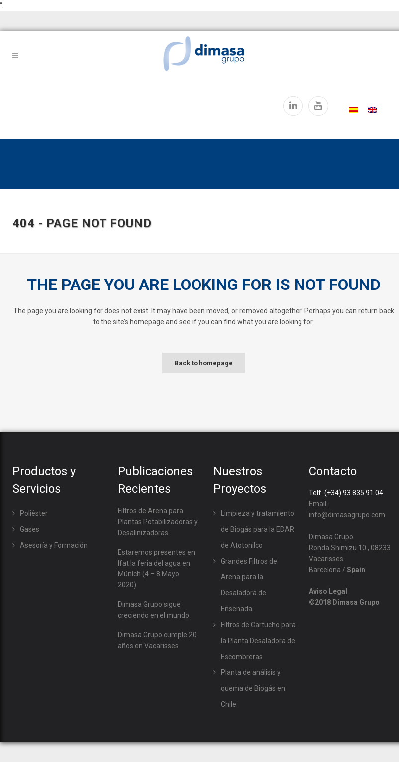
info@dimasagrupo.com (347, 515)
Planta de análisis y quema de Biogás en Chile (253, 688)
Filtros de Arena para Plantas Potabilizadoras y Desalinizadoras (158, 522)
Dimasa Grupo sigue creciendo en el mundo (153, 609)
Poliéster (34, 513)
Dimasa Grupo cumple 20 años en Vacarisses (157, 640)
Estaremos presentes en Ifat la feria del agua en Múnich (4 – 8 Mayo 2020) (156, 568)
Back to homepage (203, 363)
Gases (29, 529)
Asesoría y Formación (54, 545)
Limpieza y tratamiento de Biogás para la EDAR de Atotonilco (257, 529)
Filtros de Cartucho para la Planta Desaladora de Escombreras (258, 641)
